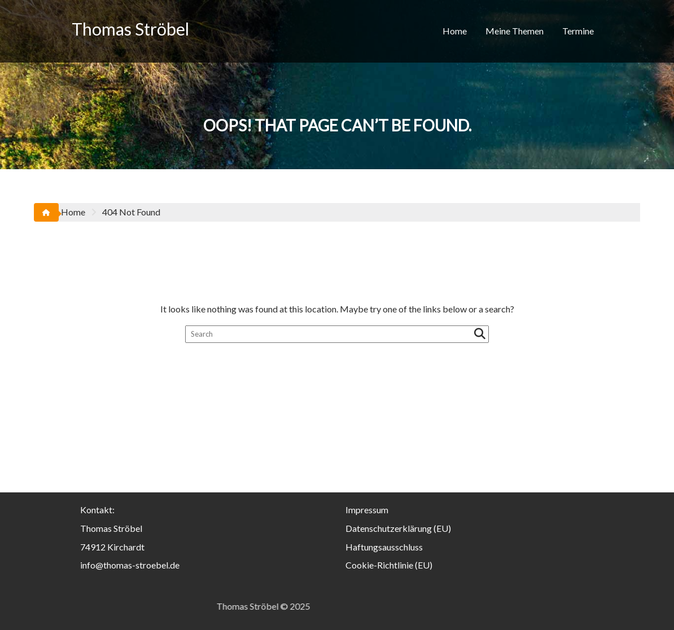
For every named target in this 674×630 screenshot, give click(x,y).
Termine (578, 30)
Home (455, 30)
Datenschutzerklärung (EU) (398, 528)
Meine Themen (514, 30)
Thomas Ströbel (130, 29)
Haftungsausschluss (384, 546)
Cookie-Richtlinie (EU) (388, 564)
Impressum (366, 509)
